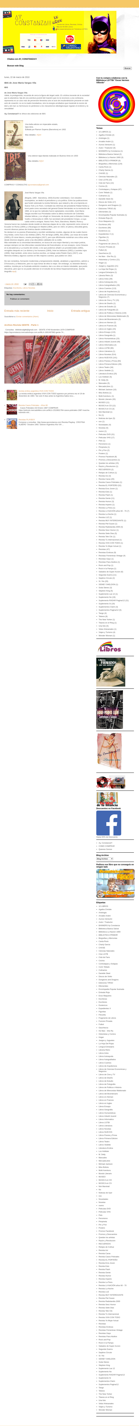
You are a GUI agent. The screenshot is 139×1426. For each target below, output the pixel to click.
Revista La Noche (106, 514)
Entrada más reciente (16, 310)
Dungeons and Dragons (108, 205)
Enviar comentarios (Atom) (27, 316)
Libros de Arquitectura (108, 291)
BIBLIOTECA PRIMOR (108, 160)
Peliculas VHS (104, 437)
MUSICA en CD (105, 405)
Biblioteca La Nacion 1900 (109, 157)
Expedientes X (105, 234)
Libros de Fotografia (107, 310)
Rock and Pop (104, 565)
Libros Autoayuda (106, 282)
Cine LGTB (103, 180)
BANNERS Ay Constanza (109, 151)
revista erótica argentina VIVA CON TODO (36, 391)
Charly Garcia (104, 170)
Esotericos (103, 231)
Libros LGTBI (104, 348)
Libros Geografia (106, 335)
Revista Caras (104, 479)
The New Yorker (105, 619)
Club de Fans (104, 183)
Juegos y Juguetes (106, 266)
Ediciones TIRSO (106, 208)
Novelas (102, 428)
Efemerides (103, 212)
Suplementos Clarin (107, 607)
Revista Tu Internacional (109, 540)
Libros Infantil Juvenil (107, 342)
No (100, 415)
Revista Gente (104, 498)
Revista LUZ (104, 517)
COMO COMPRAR (107, 846)
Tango (101, 613)
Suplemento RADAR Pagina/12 (112, 600)
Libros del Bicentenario (108, 319)
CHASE (102, 173)
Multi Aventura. (105, 396)
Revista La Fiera (105, 508)
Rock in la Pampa (106, 568)
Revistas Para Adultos (108, 562)
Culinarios (103, 196)
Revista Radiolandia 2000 (109, 527)
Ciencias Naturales (106, 177)
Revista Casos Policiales (109, 482)
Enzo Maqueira (105, 221)
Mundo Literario (105, 399)
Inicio (50, 310)
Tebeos (102, 616)
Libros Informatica (106, 345)
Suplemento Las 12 (107, 594)
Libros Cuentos (105, 288)
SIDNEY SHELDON (107, 584)
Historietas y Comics (107, 259)
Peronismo (103, 444)
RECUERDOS (105, 469)
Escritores (17, 288)
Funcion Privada (105, 247)
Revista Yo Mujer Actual (108, 546)
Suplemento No (105, 597)
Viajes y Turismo (105, 632)
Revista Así (103, 476)
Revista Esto (104, 492)
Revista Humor (105, 501)
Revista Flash (104, 495)
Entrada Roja (104, 218)
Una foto (102, 626)
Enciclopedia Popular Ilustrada (111, 215)
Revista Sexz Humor (107, 530)
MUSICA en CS (105, 409)
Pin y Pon (103, 450)
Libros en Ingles (105, 329)
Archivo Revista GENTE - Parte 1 (21, 325)
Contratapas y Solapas (108, 189)
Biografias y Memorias (108, 164)
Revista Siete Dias (106, 533)
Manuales (103, 383)
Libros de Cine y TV (107, 300)
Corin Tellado (104, 192)
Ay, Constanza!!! (105, 843)
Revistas (102, 549)
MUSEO (102, 402)
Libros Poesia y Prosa (108, 361)
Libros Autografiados (107, 285)
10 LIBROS (103, 132)
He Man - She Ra (106, 256)
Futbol (101, 250)
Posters (102, 453)
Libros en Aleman (106, 322)
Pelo (100, 441)
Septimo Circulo (105, 578)
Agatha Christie (105, 135)
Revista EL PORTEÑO (108, 485)
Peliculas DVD (105, 434)
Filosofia (102, 240)
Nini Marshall (104, 412)
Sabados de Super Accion (109, 572)
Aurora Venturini (105, 145)
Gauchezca (103, 253)
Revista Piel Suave (106, 524)
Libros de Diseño (106, 303)
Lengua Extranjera (106, 272)
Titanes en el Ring (106, 623)
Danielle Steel (104, 199)
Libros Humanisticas (107, 338)
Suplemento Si (105, 604)
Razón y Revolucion (107, 466)
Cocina (101, 186)
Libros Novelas (29, 288)
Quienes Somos (105, 849)
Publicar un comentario (19, 299)
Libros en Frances (106, 326)
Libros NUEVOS (105, 357)
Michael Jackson (106, 389)
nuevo (101, 431)
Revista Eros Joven (107, 488)
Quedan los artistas (107, 463)
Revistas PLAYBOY (27, 420)
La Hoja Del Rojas (106, 269)
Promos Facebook (106, 457)
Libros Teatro (104, 367)
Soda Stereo (104, 588)
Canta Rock (103, 167)
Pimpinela (103, 447)
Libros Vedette (105, 370)
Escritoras (103, 224)
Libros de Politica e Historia (110, 313)
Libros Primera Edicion (108, 364)
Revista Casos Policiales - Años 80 (33, 405)
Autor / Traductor (106, 148)
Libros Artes (104, 279)
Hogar (101, 263)
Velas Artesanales (106, 629)
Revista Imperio (105, 505)
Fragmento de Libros (107, 244)
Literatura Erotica (106, 374)
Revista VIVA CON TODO (109, 543)
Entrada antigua (80, 310)
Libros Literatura (105, 351)
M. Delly (102, 380)
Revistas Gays (105, 559)
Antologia (102, 138)
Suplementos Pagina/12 (109, 610)
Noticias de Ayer (105, 418)
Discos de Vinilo (105, 202)
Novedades (103, 425)
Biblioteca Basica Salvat (109, 154)
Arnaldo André (104, 141)
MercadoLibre (104, 386)
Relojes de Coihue (106, 473)
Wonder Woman (105, 636)
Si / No (101, 581)
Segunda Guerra (106, 575)
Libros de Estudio (106, 306)
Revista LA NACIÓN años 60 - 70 (112, 511)
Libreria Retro (104, 275)
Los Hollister (104, 377)
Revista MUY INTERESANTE (111, 520)
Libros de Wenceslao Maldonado (112, 316)
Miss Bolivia (104, 393)
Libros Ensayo (104, 332)
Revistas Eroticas (106, 552)
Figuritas (102, 237)
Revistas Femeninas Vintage (110, 556)
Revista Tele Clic (106, 536)
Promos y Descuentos (108, 460)
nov (100, 421)
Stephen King (104, 591)
